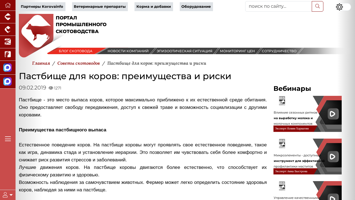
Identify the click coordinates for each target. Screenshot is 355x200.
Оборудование (196, 6)
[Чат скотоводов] (8, 82)
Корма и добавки (153, 6)
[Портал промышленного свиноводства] (8, 17)
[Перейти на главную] (8, 5)
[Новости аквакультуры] (8, 42)
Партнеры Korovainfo (42, 6)
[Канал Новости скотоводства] (8, 68)
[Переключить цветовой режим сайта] (343, 7)
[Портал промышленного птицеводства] (8, 29)
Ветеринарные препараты (100, 6)
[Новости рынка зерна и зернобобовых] (8, 54)
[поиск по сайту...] (278, 6)
